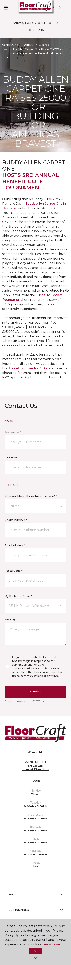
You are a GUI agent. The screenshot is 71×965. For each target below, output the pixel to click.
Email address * (15, 545)
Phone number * (16, 520)
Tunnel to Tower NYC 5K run (29, 368)
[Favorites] (59, 7)
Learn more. (51, 944)
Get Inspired (35, 910)
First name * (13, 432)
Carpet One (10, 44)
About (28, 44)
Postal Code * (13, 570)
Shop (35, 894)
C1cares (44, 44)
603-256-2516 (35, 30)
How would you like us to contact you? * (31, 496)
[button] (52, 7)
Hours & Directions (35, 769)
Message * (11, 619)
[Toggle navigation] (5, 7)
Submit (35, 691)
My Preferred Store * (18, 596)
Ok (35, 951)
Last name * (12, 457)
